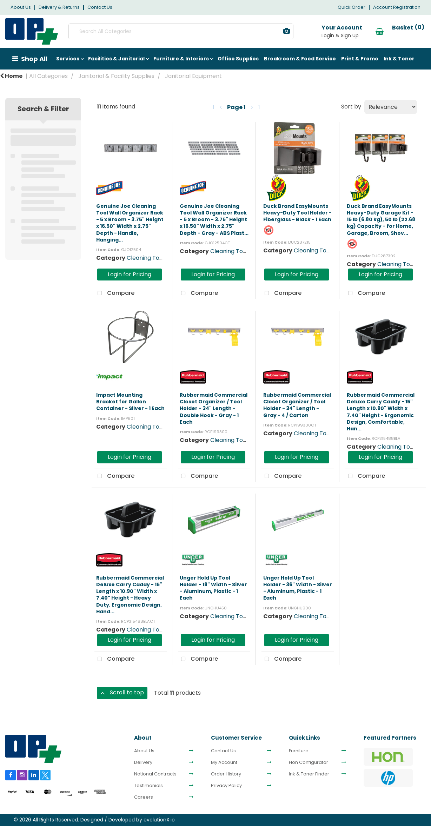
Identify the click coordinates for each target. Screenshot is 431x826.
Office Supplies (238, 58)
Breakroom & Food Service (300, 58)
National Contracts (155, 774)
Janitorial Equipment (193, 76)
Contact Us (99, 7)
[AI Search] (265, 31)
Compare (114, 293)
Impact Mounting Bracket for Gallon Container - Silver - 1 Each (130, 401)
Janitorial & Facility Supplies (116, 76)
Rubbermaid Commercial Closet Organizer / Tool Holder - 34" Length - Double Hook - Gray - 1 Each (213, 408)
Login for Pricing (129, 274)
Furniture (299, 751)
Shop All (34, 58)
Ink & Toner (399, 58)
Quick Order (351, 7)
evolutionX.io (159, 819)
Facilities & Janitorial (116, 58)
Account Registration (396, 7)
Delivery (143, 762)
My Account (224, 762)
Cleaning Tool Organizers (161, 258)
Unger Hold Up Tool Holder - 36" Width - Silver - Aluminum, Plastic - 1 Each (297, 588)
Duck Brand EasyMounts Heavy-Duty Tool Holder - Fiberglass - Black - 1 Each (297, 213)
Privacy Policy (226, 785)
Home (11, 76)
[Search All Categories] (170, 31)
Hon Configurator (308, 762)
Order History (226, 774)
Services (67, 58)
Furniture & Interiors (181, 58)
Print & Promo (359, 58)
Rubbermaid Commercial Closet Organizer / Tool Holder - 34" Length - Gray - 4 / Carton (297, 405)
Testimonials (148, 785)
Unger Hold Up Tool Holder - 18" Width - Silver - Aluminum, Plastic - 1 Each (213, 588)
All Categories (48, 76)
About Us (21, 7)
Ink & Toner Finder (309, 774)
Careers (143, 797)
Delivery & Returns (59, 7)
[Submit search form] (237, 31)
